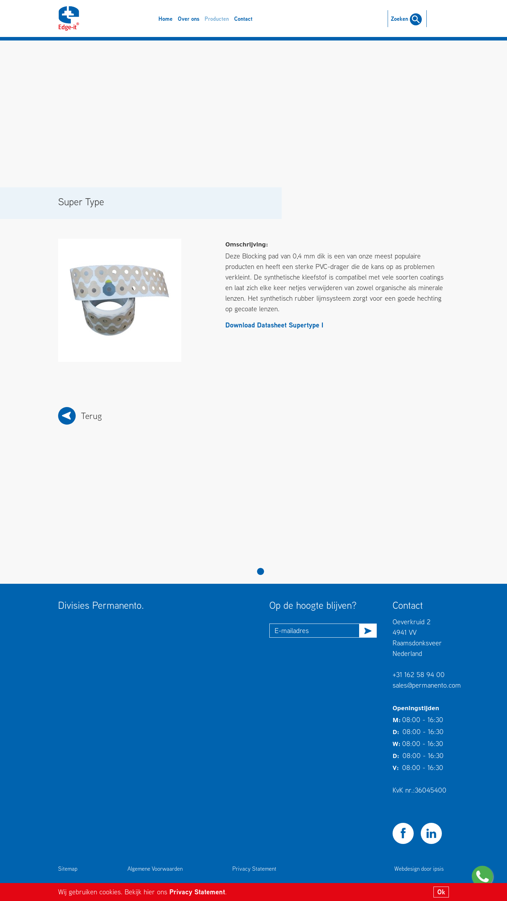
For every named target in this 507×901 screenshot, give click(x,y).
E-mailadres (292, 630)
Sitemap (67, 868)
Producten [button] (217, 19)
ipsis (438, 868)
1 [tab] (260, 571)
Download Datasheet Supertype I (274, 325)
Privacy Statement (197, 891)
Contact (243, 19)
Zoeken (406, 19)
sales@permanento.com (427, 685)
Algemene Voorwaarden (155, 868)
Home (165, 19)
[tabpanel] (110, 513)
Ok (441, 891)
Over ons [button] (188, 19)
